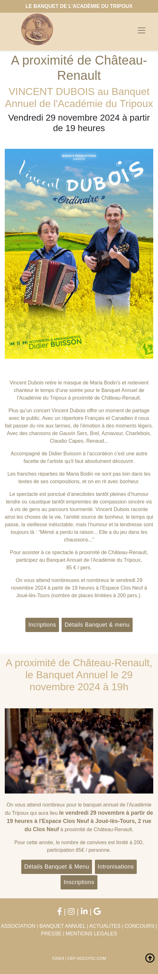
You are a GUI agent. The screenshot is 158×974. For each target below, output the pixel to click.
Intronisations (116, 866)
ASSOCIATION (18, 926)
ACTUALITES (105, 926)
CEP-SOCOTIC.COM (86, 958)
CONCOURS (139, 926)
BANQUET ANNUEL (62, 926)
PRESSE (51, 933)
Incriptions (42, 625)
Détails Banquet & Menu (56, 866)
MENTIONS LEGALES (91, 933)
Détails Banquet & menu (96, 625)
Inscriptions (78, 882)
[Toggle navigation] (141, 30)
